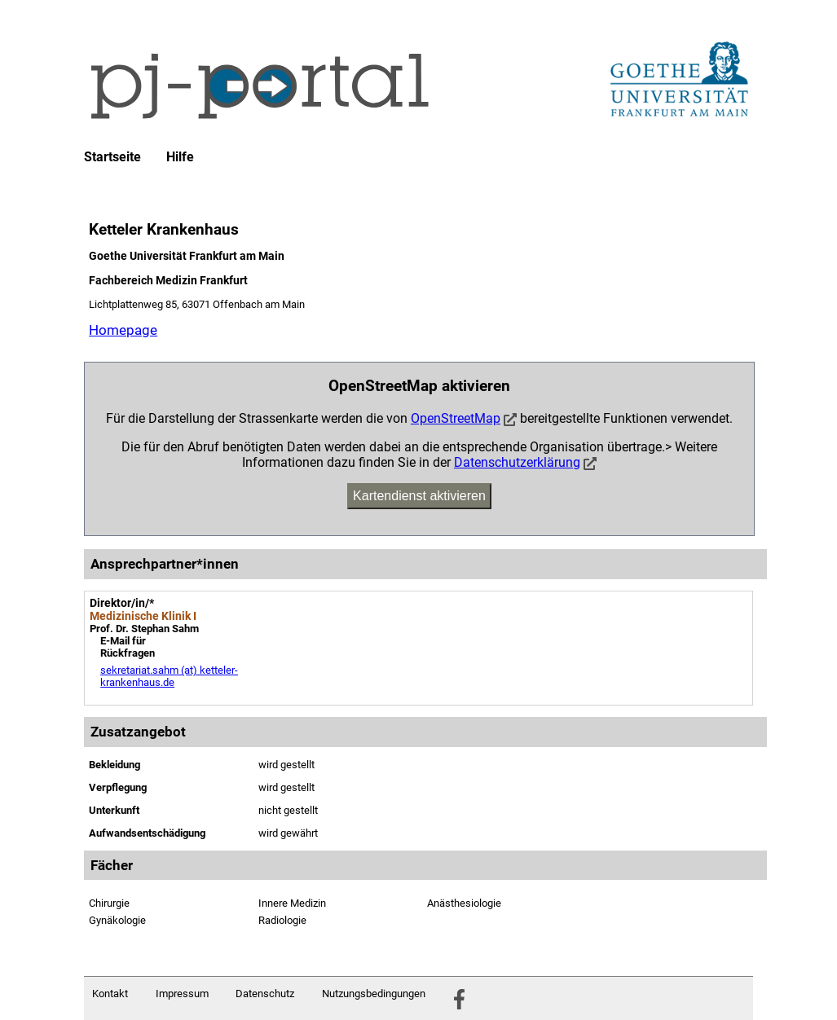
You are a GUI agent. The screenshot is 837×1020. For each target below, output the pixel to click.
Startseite (112, 157)
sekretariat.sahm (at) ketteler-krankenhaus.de (169, 676)
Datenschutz (265, 993)
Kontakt (110, 993)
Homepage (123, 330)
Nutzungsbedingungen (373, 993)
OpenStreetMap (455, 418)
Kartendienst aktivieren (419, 496)
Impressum (182, 993)
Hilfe (180, 157)
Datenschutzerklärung (517, 462)
